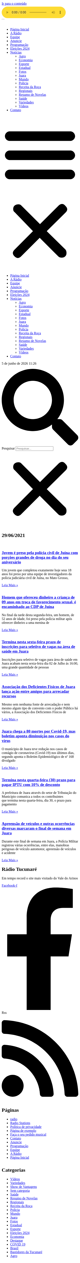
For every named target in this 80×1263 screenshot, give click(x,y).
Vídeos (23, 106)
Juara (22, 75)
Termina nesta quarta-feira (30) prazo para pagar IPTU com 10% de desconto (38, 782)
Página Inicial (19, 29)
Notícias (16, 52)
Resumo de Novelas (32, 94)
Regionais (25, 91)
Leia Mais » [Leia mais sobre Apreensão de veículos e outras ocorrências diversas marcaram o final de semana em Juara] (10, 860)
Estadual (25, 68)
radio (13, 1119)
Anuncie (16, 41)
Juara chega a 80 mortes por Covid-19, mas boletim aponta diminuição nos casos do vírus (39, 736)
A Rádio (16, 33)
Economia (26, 60)
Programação (19, 45)
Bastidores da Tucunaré (26, 1252)
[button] (40, 192)
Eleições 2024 (19, 48)
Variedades (26, 102)
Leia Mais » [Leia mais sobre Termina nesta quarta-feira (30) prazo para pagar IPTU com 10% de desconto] (10, 811)
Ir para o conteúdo (14, 3)
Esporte (24, 64)
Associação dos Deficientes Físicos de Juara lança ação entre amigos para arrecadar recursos (38, 691)
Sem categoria (20, 1190)
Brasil (14, 1248)
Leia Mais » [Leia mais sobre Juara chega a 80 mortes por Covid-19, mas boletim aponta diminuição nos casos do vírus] (10, 768)
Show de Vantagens (23, 1187)
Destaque (16, 1240)
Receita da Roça (30, 87)
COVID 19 (17, 1244)
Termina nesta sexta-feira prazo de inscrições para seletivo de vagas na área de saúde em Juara (38, 646)
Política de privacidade (26, 1127)
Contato (15, 110)
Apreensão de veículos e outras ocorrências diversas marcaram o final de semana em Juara (38, 828)
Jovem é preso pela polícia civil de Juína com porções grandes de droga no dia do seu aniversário (40, 557)
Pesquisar (8, 448)
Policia (23, 83)
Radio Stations (20, 1123)
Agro (22, 56)
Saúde (23, 98)
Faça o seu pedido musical (28, 1134)
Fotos (22, 71)
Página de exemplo (23, 1130)
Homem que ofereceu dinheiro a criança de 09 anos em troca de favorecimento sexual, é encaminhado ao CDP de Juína (39, 602)
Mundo (24, 79)
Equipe (15, 37)
